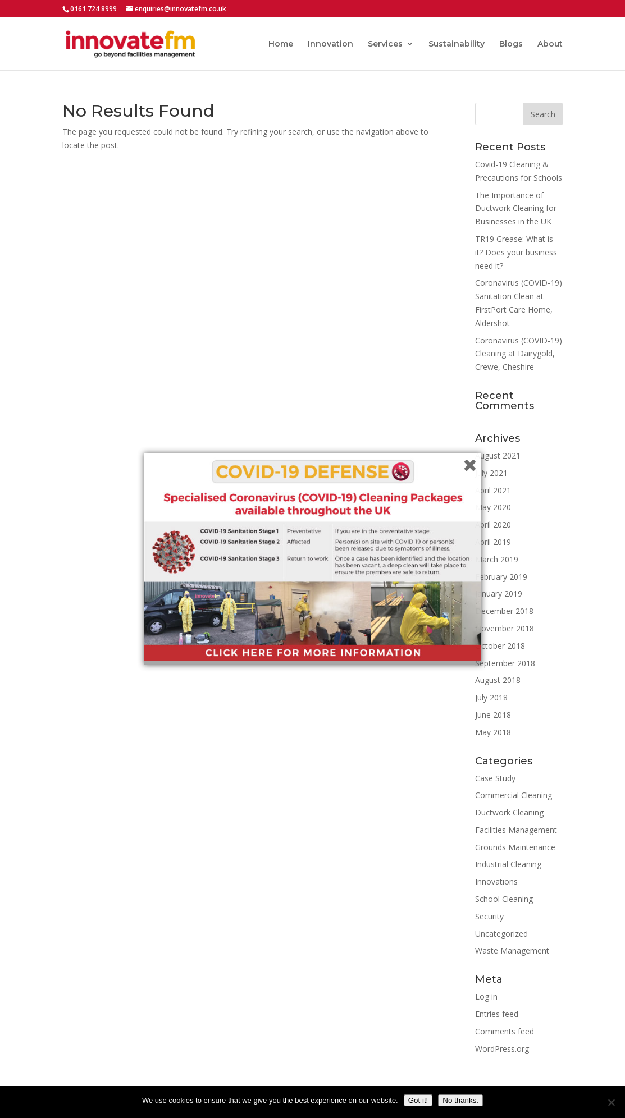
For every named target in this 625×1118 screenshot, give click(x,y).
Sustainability (456, 44)
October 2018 (500, 645)
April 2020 (493, 524)
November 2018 (504, 628)
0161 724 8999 (93, 8)
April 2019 (493, 542)
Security (489, 916)
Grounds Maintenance (515, 847)
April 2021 (493, 490)
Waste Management (512, 950)
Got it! (418, 1100)
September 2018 (505, 663)
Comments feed (504, 1031)
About (550, 44)
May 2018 (493, 732)
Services (385, 44)
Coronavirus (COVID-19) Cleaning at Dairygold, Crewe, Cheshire (518, 354)
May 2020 (493, 507)
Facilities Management (516, 829)
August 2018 (498, 680)
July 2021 (491, 473)
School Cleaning (504, 899)
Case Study (495, 778)
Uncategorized (501, 933)
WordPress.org (502, 1048)
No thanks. (460, 1100)
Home (280, 44)
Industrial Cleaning (508, 864)
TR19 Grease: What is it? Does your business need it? (516, 252)
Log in (486, 996)
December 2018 (504, 611)
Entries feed (496, 1014)
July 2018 (491, 697)
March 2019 (496, 559)
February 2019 (501, 576)
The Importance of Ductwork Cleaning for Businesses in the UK (515, 208)
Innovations (496, 881)
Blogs (511, 44)
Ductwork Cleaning (509, 812)
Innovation (330, 44)
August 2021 (498, 455)
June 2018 (493, 714)
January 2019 (498, 593)
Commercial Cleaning (513, 795)
